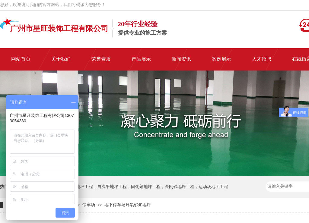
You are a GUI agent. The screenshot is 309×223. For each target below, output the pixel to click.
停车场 (88, 205)
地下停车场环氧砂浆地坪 (127, 205)
